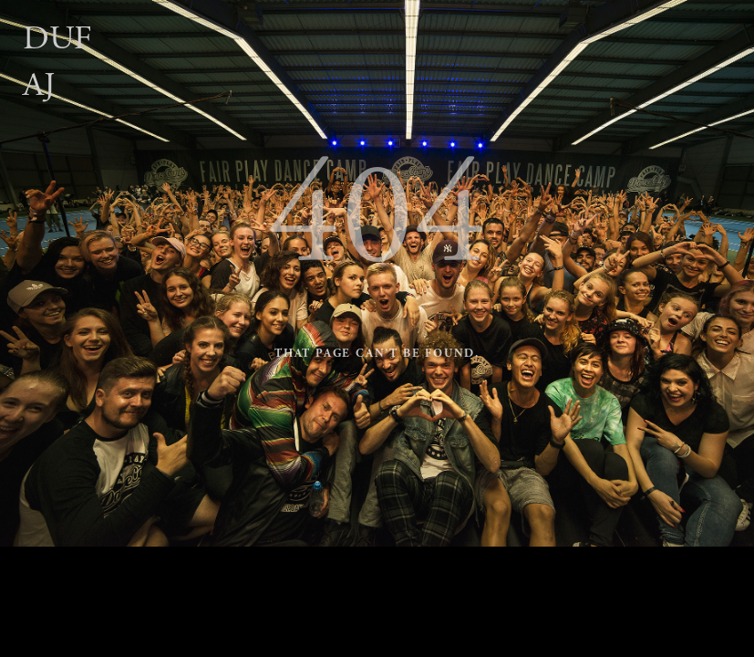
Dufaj (57, 62)
